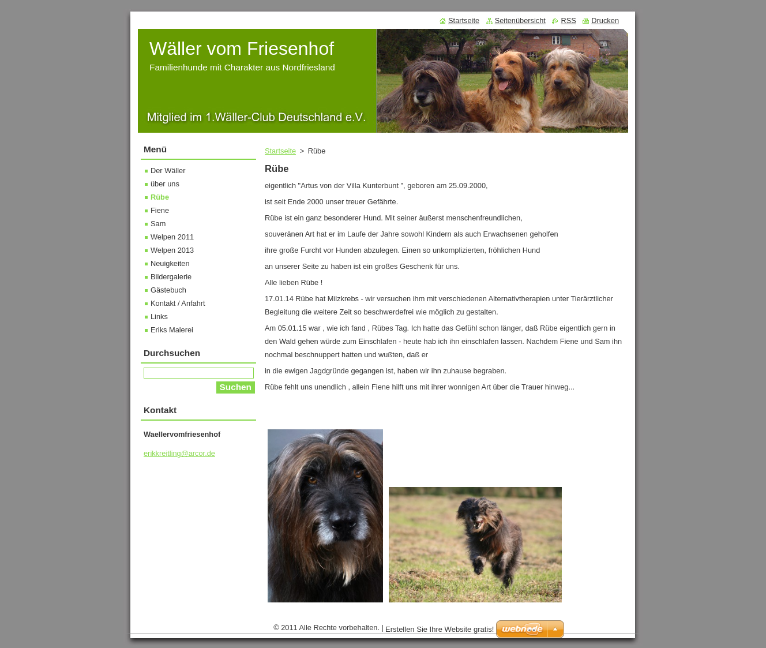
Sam (158, 223)
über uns (165, 183)
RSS (568, 20)
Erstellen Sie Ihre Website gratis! (439, 632)
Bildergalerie (171, 276)
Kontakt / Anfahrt (178, 303)
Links (159, 316)
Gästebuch (168, 290)
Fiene (160, 210)
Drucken (605, 20)
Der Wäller (168, 170)
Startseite (280, 151)
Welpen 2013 (172, 250)
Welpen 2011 (172, 237)
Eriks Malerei (172, 329)
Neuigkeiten (170, 263)
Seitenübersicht (520, 20)
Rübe (160, 197)
